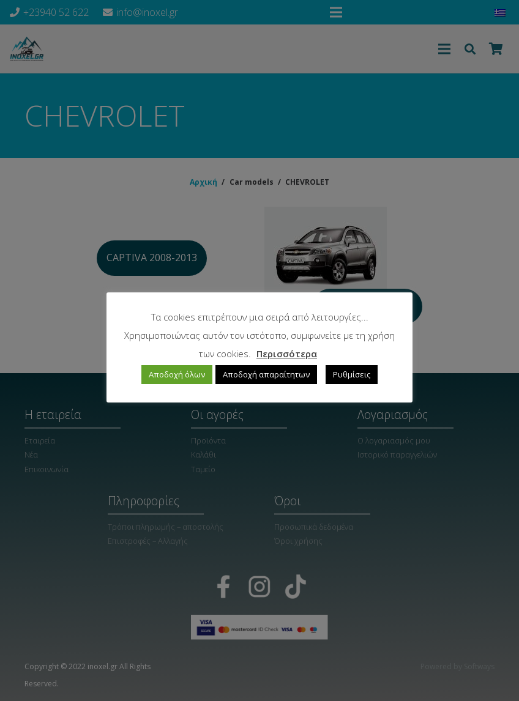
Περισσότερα (286, 353)
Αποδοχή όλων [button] (177, 374)
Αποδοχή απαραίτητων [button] (266, 374)
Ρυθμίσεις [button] (351, 374)
